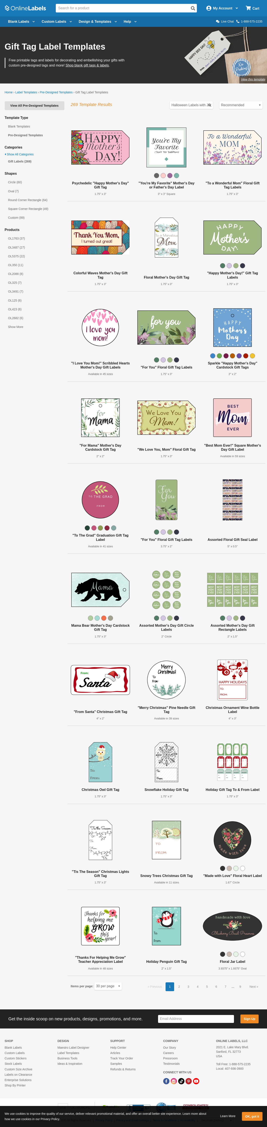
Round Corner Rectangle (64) (28, 200)
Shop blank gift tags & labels (87, 65)
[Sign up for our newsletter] (196, 1019)
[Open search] (193, 8)
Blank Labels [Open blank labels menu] (21, 21)
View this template (253, 79)
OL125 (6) (15, 300)
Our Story (169, 1047)
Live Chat (225, 21)
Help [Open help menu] (130, 21)
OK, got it (252, 1116)
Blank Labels (13, 1047)
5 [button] (207, 986)
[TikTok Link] (181, 1081)
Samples (116, 1063)
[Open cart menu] (252, 8)
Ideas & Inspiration (69, 1063)
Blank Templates (19, 126)
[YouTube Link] (196, 1081)
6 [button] (216, 986)
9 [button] (240, 986)
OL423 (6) (15, 309)
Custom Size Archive (18, 1069)
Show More (15, 327)
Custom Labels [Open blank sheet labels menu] (57, 21)
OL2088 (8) (15, 274)
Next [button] (252, 986)
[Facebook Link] (166, 1081)
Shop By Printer (15, 1085)
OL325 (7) (15, 282)
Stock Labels (13, 1063)
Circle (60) (15, 182)
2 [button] (179, 986)
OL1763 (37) (16, 238)
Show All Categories (19, 154)
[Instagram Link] (174, 1081)
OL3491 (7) (15, 291)
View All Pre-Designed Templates (34, 105)
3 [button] (188, 986)
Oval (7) (13, 191)
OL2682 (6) (15, 318)
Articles (115, 1053)
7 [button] (225, 986)
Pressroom (170, 1058)
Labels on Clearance (18, 1074)
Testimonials (171, 1063)
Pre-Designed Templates (56, 92)
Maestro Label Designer (73, 1047)
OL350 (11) (15, 265)
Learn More (227, 1116)
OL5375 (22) (16, 256)
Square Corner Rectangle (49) (28, 209)
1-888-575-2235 (249, 21)
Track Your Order (121, 1058)
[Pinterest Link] (189, 1081)
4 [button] (198, 986)
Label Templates (26, 92)
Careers (168, 1053)
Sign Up (249, 1019)
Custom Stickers (16, 1058)
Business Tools (67, 1058)
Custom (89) (16, 217)
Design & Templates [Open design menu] (98, 21)
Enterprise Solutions (18, 1080)
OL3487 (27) (16, 247)
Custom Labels (15, 1053)
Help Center (118, 1047)
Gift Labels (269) (20, 161)
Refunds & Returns (123, 1069)
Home (9, 92)
